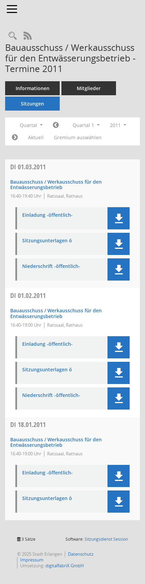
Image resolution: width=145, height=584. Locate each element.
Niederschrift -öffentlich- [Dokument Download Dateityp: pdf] (51, 266)
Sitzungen (32, 103)
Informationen (32, 88)
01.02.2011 (28, 295)
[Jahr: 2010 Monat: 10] (56, 125)
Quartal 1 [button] (86, 125)
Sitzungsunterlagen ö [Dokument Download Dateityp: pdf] (47, 241)
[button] (118, 218)
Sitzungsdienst (106, 539)
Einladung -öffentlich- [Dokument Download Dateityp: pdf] (47, 215)
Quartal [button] (31, 125)
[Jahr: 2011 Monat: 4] (15, 137)
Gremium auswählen (78, 137)
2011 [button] (118, 125)
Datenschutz (80, 554)
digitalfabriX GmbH (64, 565)
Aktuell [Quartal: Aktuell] (36, 137)
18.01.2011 (28, 424)
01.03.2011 (28, 166)
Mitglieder (89, 88)
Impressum (31, 560)
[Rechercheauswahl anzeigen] (12, 36)
